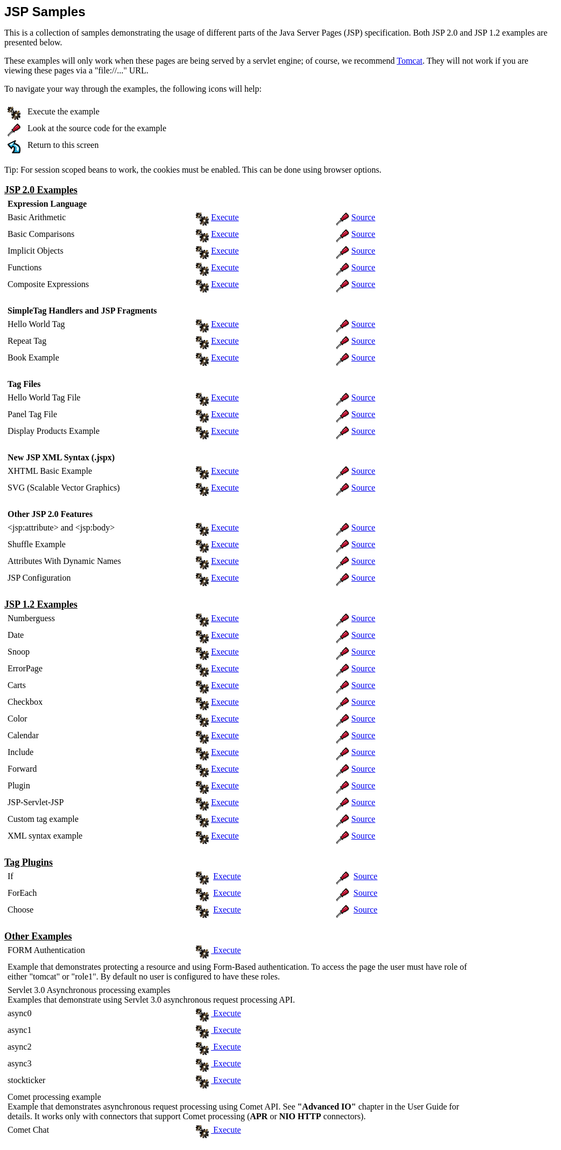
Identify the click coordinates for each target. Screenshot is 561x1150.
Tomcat (409, 60)
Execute (225, 217)
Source (363, 217)
